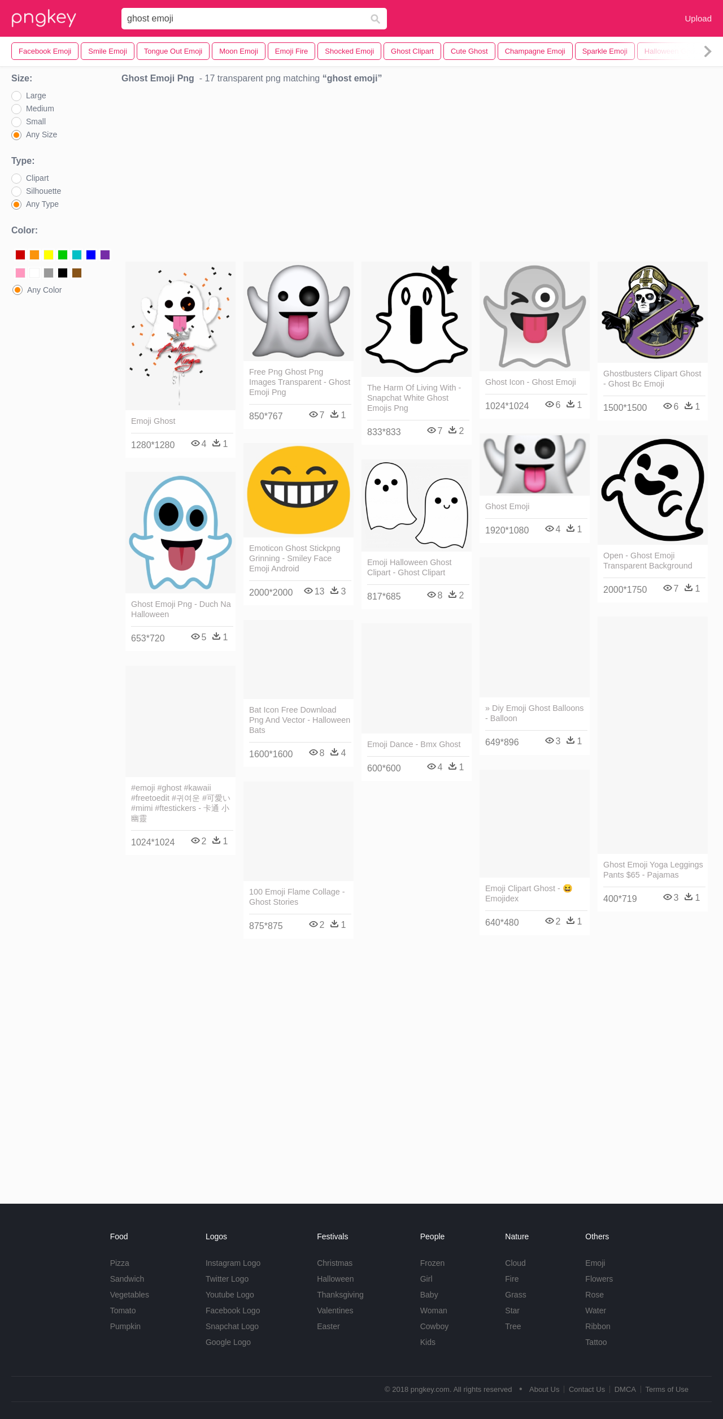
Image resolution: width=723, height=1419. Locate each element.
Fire (512, 1278)
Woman (433, 1310)
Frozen (432, 1263)
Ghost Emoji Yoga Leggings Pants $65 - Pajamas (653, 869)
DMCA (625, 1389)
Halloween (335, 1278)
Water (595, 1310)
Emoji (595, 1263)
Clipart (37, 178)
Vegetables (129, 1294)
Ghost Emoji (507, 506)
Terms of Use (667, 1389)
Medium (40, 108)
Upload (698, 18)
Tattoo (596, 1342)
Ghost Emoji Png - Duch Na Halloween (181, 609)
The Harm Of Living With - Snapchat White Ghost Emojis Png (414, 398)
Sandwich (127, 1278)
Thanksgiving (340, 1294)
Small (36, 121)
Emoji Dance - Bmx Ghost (414, 744)
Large (36, 95)
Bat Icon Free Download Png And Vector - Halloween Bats (299, 720)
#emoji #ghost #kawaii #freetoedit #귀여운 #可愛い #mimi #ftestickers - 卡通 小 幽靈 (180, 803)
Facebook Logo (233, 1310)
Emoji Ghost (153, 421)
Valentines (335, 1310)
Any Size (41, 134)
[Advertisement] (416, 176)
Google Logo (228, 1342)
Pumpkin (125, 1326)
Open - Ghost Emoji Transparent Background (647, 560)
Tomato (123, 1310)
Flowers (599, 1278)
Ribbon (597, 1326)
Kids (427, 1342)
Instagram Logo (233, 1263)
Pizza (119, 1263)
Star (512, 1310)
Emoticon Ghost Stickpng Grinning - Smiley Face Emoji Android (295, 558)
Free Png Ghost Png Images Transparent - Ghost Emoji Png (299, 382)
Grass (515, 1294)
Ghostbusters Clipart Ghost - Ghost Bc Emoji (652, 378)
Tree (513, 1326)
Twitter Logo (227, 1278)
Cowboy (434, 1326)
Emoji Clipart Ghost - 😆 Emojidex (529, 893)
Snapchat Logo (232, 1326)
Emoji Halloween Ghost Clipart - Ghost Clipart (409, 567)
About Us (544, 1389)
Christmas (334, 1263)
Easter (328, 1326)
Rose (594, 1294)
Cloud (515, 1263)
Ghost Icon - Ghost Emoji (530, 382)
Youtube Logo (230, 1294)
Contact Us (587, 1389)
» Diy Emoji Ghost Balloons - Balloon (534, 713)
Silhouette (43, 191)
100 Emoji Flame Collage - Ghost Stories (297, 896)
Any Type (42, 204)
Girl (426, 1278)
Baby (429, 1294)
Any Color (44, 290)
